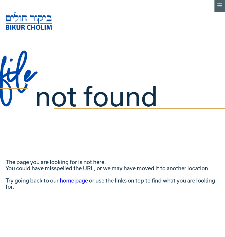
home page (74, 181)
